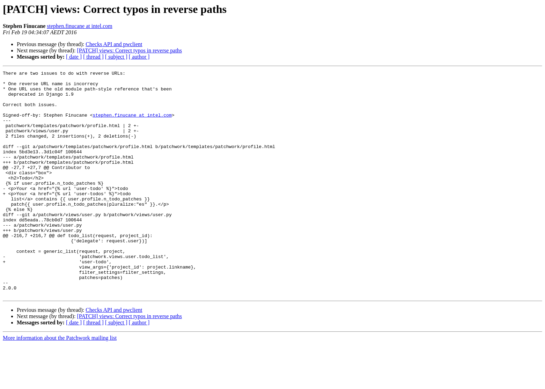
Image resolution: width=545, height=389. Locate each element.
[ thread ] (93, 57)
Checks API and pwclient (114, 44)
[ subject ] (116, 57)
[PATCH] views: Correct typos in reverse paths (129, 50)
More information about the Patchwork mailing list (60, 383)
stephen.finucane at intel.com (79, 26)
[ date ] (74, 57)
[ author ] (139, 57)
